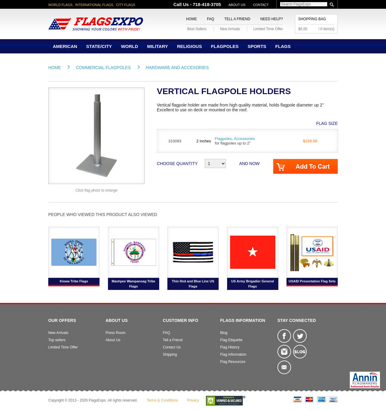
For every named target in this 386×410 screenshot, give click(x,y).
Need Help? (271, 19)
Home (191, 19)
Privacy (193, 400)
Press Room (115, 333)
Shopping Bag (312, 19)
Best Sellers (197, 29)
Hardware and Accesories (177, 67)
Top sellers (56, 340)
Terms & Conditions (162, 400)
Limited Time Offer (268, 29)
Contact (261, 5)
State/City (99, 46)
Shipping (170, 354)
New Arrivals (230, 29)
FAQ (210, 19)
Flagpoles (225, 46)
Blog (223, 333)
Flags (283, 46)
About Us (237, 5)
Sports (257, 46)
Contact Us (172, 347)
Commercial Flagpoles (103, 67)
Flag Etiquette (231, 340)
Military (157, 46)
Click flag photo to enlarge (97, 190)
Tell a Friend (237, 19)
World (129, 46)
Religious (189, 46)
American (65, 46)
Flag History (229, 347)
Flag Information (233, 354)
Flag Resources (232, 362)
